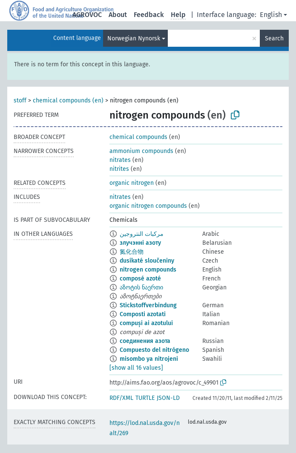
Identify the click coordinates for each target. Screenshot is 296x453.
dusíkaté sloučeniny (147, 260)
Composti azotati (143, 314)
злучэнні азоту (140, 242)
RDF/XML (121, 398)
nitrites (119, 169)
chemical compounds (138, 137)
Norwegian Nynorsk (133, 38)
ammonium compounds (141, 151)
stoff (20, 100)
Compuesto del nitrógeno (154, 350)
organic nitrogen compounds (148, 206)
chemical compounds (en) (68, 100)
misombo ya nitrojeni (149, 358)
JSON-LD (168, 398)
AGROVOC (87, 15)
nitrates (120, 160)
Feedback (149, 15)
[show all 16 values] (136, 367)
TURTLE (145, 398)
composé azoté (140, 278)
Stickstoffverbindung (148, 305)
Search (274, 38)
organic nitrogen (131, 183)
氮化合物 (132, 251)
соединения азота (145, 341)
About (118, 15)
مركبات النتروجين (142, 234)
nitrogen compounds (148, 269)
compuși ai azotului (146, 323)
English (271, 15)
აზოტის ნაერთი (141, 287)
